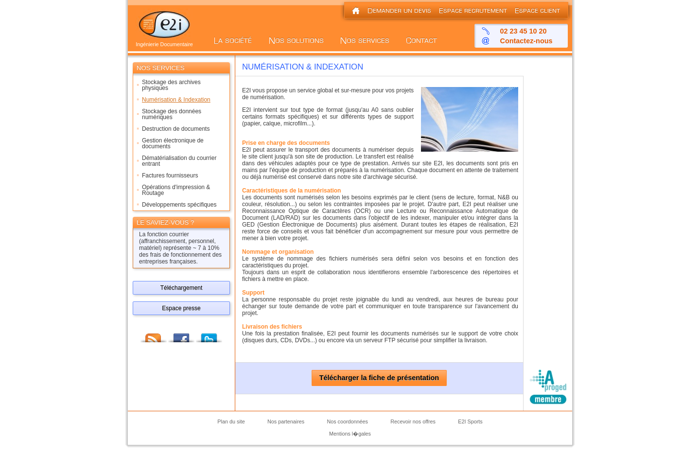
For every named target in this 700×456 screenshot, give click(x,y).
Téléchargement (181, 287)
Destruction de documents (176, 128)
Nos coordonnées (347, 421)
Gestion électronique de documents (173, 143)
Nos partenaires (285, 421)
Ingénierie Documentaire (164, 41)
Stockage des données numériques (171, 114)
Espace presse (181, 308)
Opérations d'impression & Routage (176, 190)
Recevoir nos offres (413, 421)
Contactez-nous (526, 41)
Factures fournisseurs (170, 175)
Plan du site (231, 421)
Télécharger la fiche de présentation (379, 378)
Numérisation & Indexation (176, 99)
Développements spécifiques (179, 204)
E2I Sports (470, 421)
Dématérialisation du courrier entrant (179, 161)
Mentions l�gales (350, 434)
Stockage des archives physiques (171, 85)
